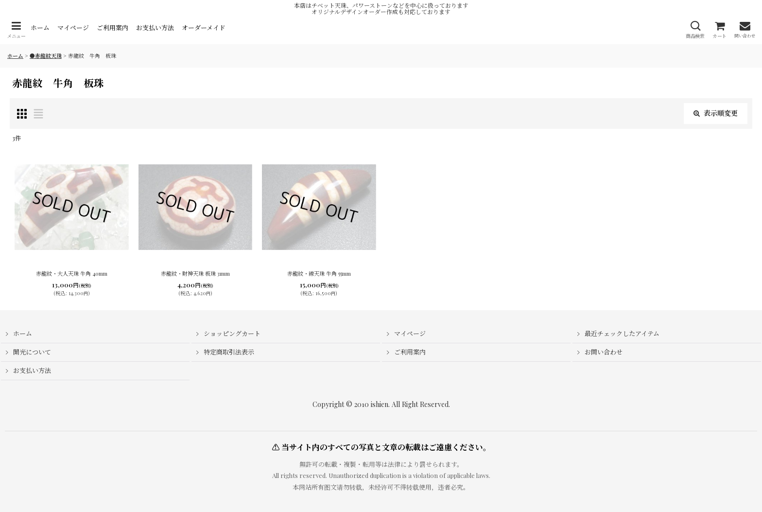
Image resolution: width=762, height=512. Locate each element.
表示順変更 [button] (715, 113)
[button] (16, 29)
